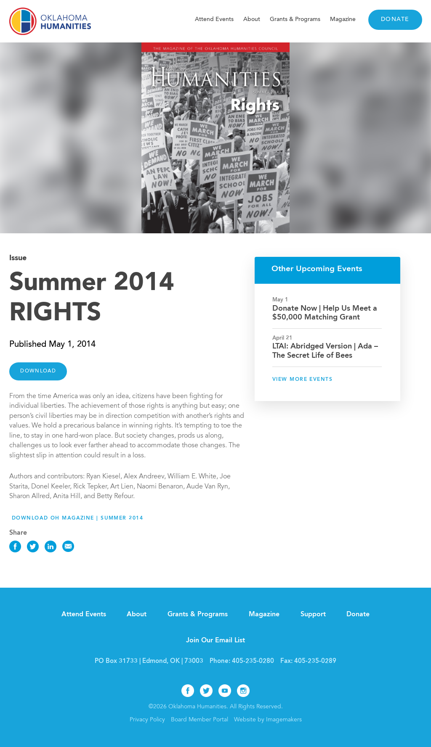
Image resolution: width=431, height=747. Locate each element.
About (251, 19)
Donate (395, 20)
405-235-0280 (253, 661)
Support (313, 614)
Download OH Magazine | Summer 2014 (77, 518)
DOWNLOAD (38, 371)
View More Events (302, 379)
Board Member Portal (199, 720)
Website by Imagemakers (268, 720)
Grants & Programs (295, 19)
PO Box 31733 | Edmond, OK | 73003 (149, 661)
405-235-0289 (315, 661)
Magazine (343, 19)
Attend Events (214, 19)
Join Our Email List (215, 640)
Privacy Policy (147, 720)
